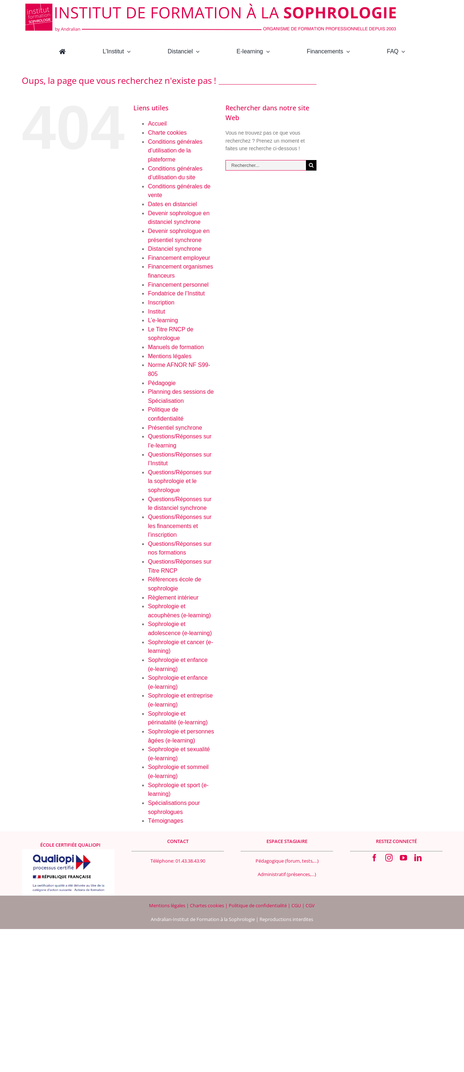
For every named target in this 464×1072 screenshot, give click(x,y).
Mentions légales (169, 356)
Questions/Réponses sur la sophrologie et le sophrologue (179, 481)
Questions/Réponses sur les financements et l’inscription (179, 526)
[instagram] (389, 858)
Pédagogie (162, 383)
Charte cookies (167, 133)
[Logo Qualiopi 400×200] (68, 852)
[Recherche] (311, 165)
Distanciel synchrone (175, 249)
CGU (296, 905)
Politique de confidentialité (258, 905)
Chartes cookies (207, 905)
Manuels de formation (176, 347)
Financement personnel (178, 285)
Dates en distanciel (172, 204)
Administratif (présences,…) (287, 874)
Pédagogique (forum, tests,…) (287, 861)
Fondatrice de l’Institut (176, 293)
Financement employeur (179, 258)
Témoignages (165, 821)
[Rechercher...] (265, 165)
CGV (310, 905)
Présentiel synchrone (175, 428)
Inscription (161, 302)
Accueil (157, 123)
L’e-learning (163, 320)
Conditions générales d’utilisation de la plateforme (175, 151)
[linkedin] (418, 858)
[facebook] (374, 858)
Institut (156, 311)
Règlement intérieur (173, 597)
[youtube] (403, 858)
